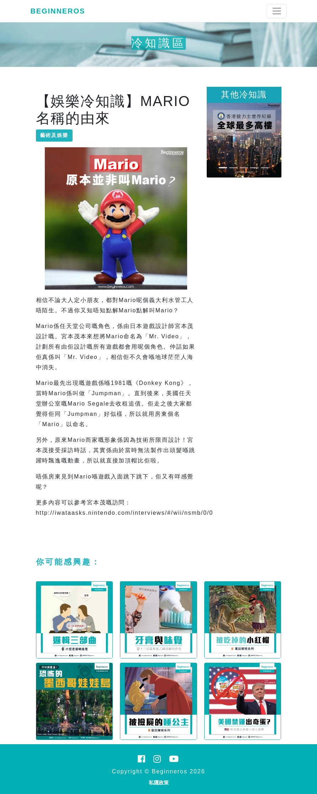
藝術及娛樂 (54, 135)
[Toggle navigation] (277, 11)
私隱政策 (159, 782)
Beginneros (58, 11)
